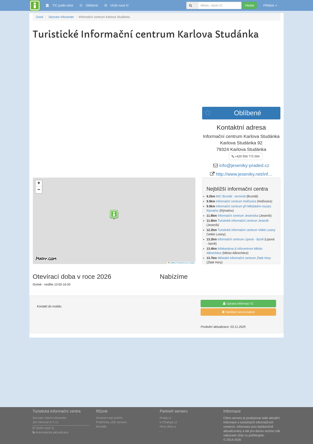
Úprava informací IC (238, 303)
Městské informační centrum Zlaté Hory (244, 258)
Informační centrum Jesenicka (238, 215)
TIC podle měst (59, 5)
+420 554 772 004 (246, 156)
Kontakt (101, 426)
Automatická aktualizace (50, 432)
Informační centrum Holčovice (236, 201)
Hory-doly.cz (168, 426)
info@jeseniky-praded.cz (244, 165)
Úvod (39, 17)
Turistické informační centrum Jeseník (243, 220)
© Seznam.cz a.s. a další (185, 263)
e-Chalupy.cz (168, 422)
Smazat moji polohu (109, 418)
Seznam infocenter (61, 17)
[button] (114, 215)
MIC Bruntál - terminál (231, 196)
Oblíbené (89, 5)
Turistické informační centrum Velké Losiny (246, 230)
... (161, 431)
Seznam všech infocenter (50, 418)
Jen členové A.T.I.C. (46, 422)
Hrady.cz (165, 418)
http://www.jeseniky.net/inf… (244, 174)
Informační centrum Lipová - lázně (241, 239)
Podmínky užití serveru (111, 422)
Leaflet (171, 263)
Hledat (249, 5)
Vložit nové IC (117, 5)
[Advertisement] (156, 74)
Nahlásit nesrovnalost (238, 312)
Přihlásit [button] (270, 5)
